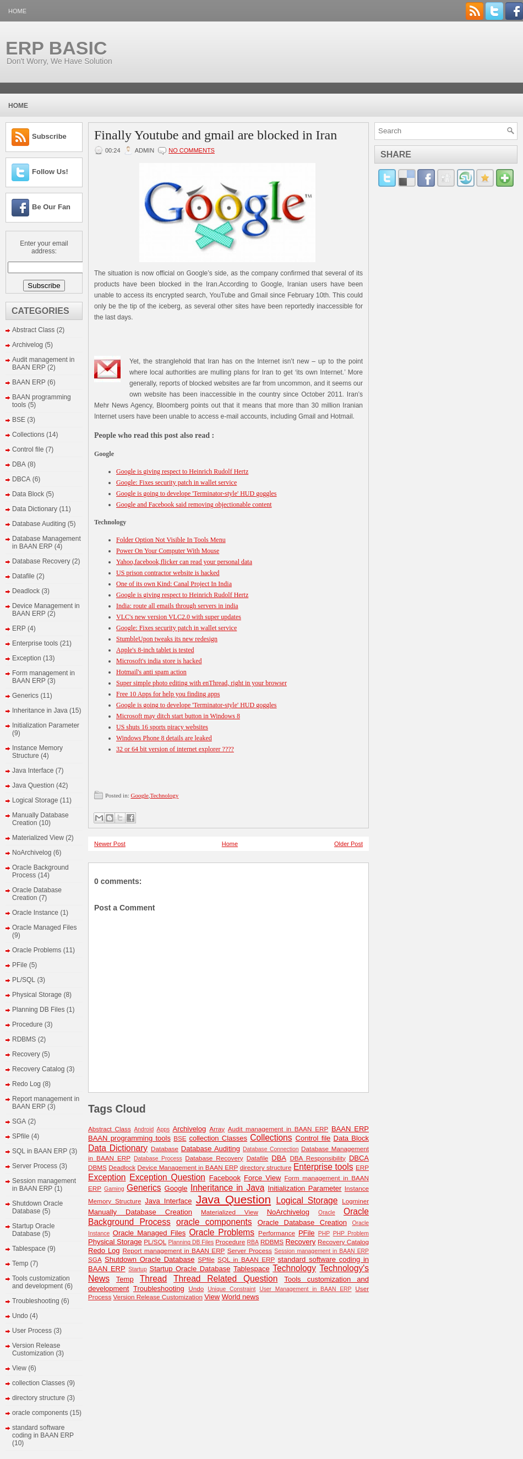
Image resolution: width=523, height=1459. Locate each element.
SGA (19, 1121)
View (19, 1368)
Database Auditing (39, 524)
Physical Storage (37, 995)
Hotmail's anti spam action (151, 672)
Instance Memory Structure (37, 752)
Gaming (114, 1189)
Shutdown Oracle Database (37, 1207)
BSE (18, 420)
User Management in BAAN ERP (305, 1289)
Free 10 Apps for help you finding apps (168, 694)
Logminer (355, 1201)
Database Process (158, 1159)
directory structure (38, 1398)
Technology (164, 795)
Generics (25, 695)
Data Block (28, 494)
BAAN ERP (29, 382)
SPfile (20, 1136)
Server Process (34, 1166)
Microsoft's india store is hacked (158, 661)
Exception (26, 658)
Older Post (348, 843)
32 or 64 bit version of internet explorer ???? (175, 749)
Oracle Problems (36, 950)
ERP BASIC (56, 47)
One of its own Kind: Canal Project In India (174, 584)
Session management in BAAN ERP (44, 1184)
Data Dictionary (34, 509)
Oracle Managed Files (44, 927)
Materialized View (38, 838)
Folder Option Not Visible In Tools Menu (171, 540)
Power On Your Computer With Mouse (167, 551)
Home (17, 11)
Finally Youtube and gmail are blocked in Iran (215, 135)
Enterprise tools (35, 643)
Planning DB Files (38, 1009)
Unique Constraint (231, 1289)
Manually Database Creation (140, 1212)
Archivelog (27, 345)
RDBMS (24, 1039)
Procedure (27, 1024)
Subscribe (49, 136)
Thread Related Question (225, 1278)
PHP (324, 1233)
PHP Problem (351, 1233)
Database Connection (270, 1149)
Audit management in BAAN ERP (43, 363)
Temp (20, 1263)
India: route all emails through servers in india (177, 606)
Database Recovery (41, 561)
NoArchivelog (31, 852)
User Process (32, 1331)
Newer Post (110, 843)
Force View (262, 1178)
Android (144, 1129)
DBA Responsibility (318, 1158)
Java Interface (32, 770)
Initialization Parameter (45, 725)
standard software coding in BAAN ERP (43, 1431)
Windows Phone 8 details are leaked (164, 738)
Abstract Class (33, 330)
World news (240, 1297)
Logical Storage (35, 800)
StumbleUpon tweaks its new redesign (166, 639)
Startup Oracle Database (33, 1230)
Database (164, 1148)
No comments (191, 150)
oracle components (40, 1413)
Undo (20, 1316)
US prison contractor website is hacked (168, 573)
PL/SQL (23, 980)
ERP (19, 628)
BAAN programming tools (129, 1138)
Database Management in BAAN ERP (46, 542)
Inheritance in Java (40, 710)
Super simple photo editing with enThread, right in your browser (201, 683)
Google (139, 795)
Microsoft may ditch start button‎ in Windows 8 (178, 716)
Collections (28, 434)
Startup (137, 1269)
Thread (153, 1278)
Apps (163, 1129)
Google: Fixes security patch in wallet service (176, 482)
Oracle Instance (35, 912)
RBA (253, 1242)
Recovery (26, 1054)
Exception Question (167, 1177)
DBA (19, 464)
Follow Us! (50, 171)
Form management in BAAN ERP (43, 677)
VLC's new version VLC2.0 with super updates (178, 617)
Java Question (33, 785)
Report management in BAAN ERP (173, 1250)
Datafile (23, 576)
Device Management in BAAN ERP (187, 1167)
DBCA (21, 479)
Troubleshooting (35, 1301)
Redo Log (26, 1084)
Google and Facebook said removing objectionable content (194, 504)
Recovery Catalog (38, 1069)
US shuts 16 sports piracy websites (162, 727)
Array (217, 1128)
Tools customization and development (41, 1282)
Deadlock (26, 591)
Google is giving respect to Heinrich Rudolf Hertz (182, 471)
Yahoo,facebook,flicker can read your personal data (184, 562)
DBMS (97, 1167)
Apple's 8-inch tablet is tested (155, 650)
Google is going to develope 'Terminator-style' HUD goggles (196, 493)
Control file (27, 449)
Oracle (326, 1212)
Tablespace (29, 1248)
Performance (276, 1232)
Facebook (225, 1178)
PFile (19, 965)
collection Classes (38, 1383)
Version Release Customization (36, 1349)
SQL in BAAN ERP (39, 1151)
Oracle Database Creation (37, 894)
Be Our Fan (51, 207)
